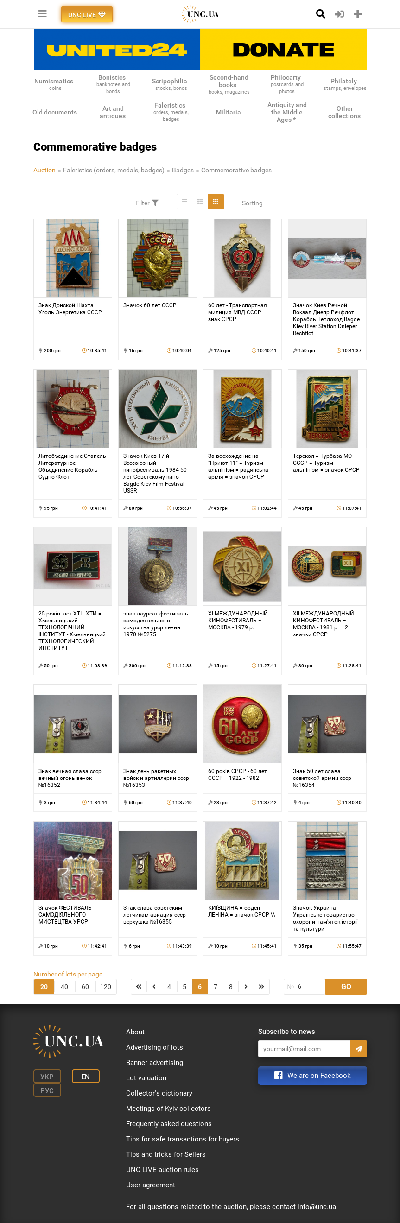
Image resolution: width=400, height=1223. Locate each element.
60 (85, 986)
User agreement (150, 1185)
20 (44, 986)
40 (64, 986)
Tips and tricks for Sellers (166, 1154)
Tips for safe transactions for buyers (182, 1139)
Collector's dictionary (159, 1093)
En (85, 1077)
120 (105, 986)
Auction (44, 170)
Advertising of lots (154, 1047)
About (135, 1032)
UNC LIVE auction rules (162, 1170)
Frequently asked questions (169, 1124)
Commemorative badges (236, 170)
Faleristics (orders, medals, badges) (114, 170)
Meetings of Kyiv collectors (168, 1108)
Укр (47, 1077)
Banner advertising (154, 1062)
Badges (183, 170)
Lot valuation (146, 1078)
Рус (47, 1091)
